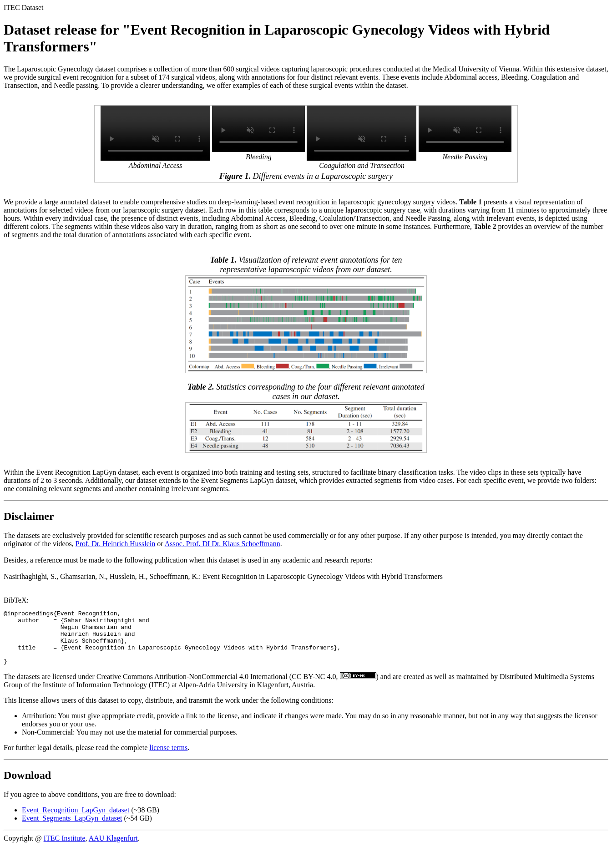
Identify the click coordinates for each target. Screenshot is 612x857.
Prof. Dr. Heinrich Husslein (116, 544)
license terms (168, 758)
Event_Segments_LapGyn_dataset (72, 829)
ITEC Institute (65, 849)
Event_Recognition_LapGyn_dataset (75, 821)
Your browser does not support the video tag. (155, 133)
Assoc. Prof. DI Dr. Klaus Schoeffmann (222, 544)
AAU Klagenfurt (113, 849)
